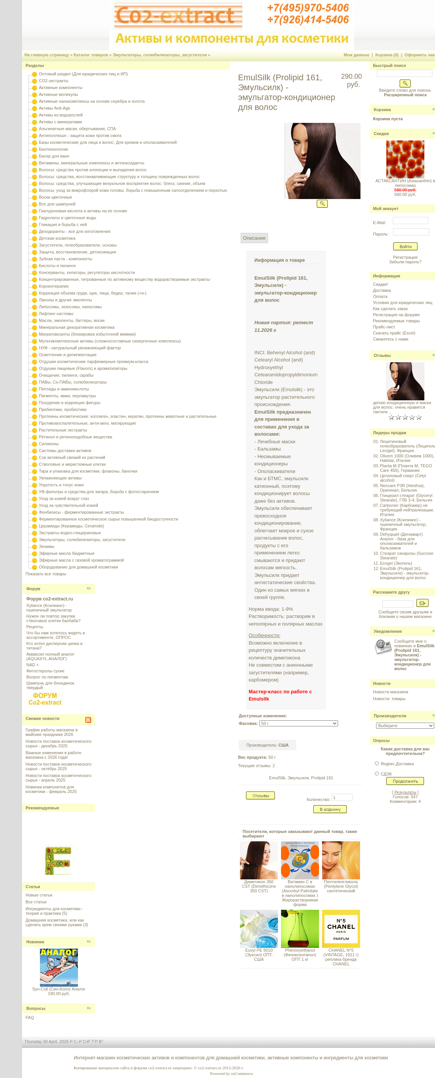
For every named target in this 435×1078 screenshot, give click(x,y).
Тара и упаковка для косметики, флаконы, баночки (88, 471)
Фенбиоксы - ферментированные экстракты (81, 512)
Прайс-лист (384, 327)
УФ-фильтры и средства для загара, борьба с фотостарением (99, 491)
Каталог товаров (91, 55)
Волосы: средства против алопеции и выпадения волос (93, 169)
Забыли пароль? (405, 262)
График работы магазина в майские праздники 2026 (51, 732)
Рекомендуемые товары (396, 320)
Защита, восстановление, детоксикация (77, 252)
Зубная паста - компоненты (65, 258)
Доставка (382, 290)
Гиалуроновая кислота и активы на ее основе (83, 211)
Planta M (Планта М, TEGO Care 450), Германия (406, 468)
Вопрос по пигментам (47, 677)
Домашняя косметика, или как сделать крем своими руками (54, 922)
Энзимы (46, 546)
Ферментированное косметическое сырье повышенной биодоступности (108, 519)
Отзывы (382, 355)
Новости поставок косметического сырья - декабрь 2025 (58, 743)
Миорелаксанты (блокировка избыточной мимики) (87, 334)
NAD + (32, 664)
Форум (33, 588)
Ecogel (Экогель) (396, 563)
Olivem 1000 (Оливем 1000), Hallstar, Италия (407, 458)
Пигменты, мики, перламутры (67, 395)
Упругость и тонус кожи (61, 484)
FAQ (29, 1017)
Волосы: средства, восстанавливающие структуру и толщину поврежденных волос (119, 176)
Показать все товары (45, 574)
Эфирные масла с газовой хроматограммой (81, 560)
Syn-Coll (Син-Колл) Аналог (59, 989)
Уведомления (388, 631)
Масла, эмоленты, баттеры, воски (72, 320)
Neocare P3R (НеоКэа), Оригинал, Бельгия (402, 487)
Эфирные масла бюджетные (66, 553)
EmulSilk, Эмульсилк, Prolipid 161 (301, 777)
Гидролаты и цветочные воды (67, 217)
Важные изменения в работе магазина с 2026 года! (53, 755)
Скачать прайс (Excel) (394, 333)
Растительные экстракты (63, 430)
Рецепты (34, 626)
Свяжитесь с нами (390, 339)
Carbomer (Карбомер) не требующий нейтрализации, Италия (407, 510)
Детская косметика (57, 238)
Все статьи (35, 902)
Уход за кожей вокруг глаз (64, 498)
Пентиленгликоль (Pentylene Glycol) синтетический (341, 886)
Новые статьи (38, 895)
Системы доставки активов (65, 450)
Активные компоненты (60, 87)
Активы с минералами (60, 121)
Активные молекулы (58, 94)
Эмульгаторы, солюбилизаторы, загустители (160, 55)
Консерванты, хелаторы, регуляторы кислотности (87, 272)
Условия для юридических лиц (402, 302)
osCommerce (242, 1073)
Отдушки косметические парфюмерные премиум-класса (93, 361)
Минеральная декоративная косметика (76, 327)
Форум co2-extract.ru (49, 599)
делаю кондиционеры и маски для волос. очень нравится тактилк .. (402, 407)
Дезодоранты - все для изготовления (74, 231)
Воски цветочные (55, 197)
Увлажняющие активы (60, 478)
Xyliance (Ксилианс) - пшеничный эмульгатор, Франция (403, 524)
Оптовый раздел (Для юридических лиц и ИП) (83, 74)
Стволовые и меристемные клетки (72, 464)
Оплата (380, 296)
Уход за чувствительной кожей (68, 505)
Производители (390, 715)
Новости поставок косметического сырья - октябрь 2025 (58, 766)
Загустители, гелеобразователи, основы (77, 245)
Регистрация (405, 257)
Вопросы (35, 1008)
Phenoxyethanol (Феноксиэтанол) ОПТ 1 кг (300, 955)
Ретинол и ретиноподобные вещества (75, 437)
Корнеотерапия (53, 286)
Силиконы (49, 443)
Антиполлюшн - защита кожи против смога (80, 135)
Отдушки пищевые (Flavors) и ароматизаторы (83, 368)
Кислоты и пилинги (57, 265)
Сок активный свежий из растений (72, 457)
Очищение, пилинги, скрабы (66, 375)
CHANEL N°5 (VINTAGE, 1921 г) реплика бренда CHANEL (341, 957)
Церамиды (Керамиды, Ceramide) (71, 526)
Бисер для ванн (54, 156)
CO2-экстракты (53, 80)
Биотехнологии (53, 149)
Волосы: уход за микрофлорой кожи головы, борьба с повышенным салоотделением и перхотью (133, 190)
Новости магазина (390, 691)
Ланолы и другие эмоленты (65, 300)
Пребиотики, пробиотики (62, 409)
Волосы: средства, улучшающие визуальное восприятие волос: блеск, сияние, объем (122, 183)
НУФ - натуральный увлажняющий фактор (80, 348)
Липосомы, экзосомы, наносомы (70, 306)
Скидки (381, 133)
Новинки (35, 941)
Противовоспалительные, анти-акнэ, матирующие (87, 423)
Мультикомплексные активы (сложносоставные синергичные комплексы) (110, 341)
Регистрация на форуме (396, 314)
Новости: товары (389, 698)
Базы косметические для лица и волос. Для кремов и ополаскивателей (107, 142)
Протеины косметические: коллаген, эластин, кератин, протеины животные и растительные (127, 416)
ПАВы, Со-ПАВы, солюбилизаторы (72, 382)
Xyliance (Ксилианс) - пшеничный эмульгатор (49, 607)
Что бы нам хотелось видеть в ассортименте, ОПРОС (55, 635)
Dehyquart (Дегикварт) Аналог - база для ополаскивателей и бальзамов (401, 541)
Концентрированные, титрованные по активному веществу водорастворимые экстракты (124, 279)
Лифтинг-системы (56, 313)
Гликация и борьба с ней (63, 224)
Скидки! (380, 284)
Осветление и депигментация (67, 354)
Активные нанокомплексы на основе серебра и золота (91, 101)
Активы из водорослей (61, 115)
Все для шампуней (57, 204)
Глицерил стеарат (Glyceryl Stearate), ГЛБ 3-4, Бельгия (406, 497)
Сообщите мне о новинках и (414, 655)
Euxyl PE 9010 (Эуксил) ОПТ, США (259, 955)
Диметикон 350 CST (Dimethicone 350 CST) (259, 886)
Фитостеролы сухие (45, 671)
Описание (254, 238)
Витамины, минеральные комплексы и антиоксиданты (91, 163)
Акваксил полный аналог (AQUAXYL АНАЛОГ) (50, 656)
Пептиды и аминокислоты (64, 389)
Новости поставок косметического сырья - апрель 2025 (58, 777)
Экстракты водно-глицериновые (70, 532)
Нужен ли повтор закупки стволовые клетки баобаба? (53, 618)
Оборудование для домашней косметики (78, 567)
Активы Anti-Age (54, 108)
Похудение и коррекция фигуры (69, 402)
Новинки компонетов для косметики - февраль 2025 (51, 789)
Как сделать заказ (390, 308)
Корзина (382, 109)
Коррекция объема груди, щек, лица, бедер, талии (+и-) (92, 293)
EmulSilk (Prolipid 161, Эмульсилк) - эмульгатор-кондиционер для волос (404, 573)
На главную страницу (46, 55)
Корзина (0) (387, 55)
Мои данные (357, 55)
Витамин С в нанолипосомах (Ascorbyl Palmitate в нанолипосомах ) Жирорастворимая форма (300, 893)
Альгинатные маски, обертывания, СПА (77, 128)
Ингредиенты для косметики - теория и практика (54, 911)
